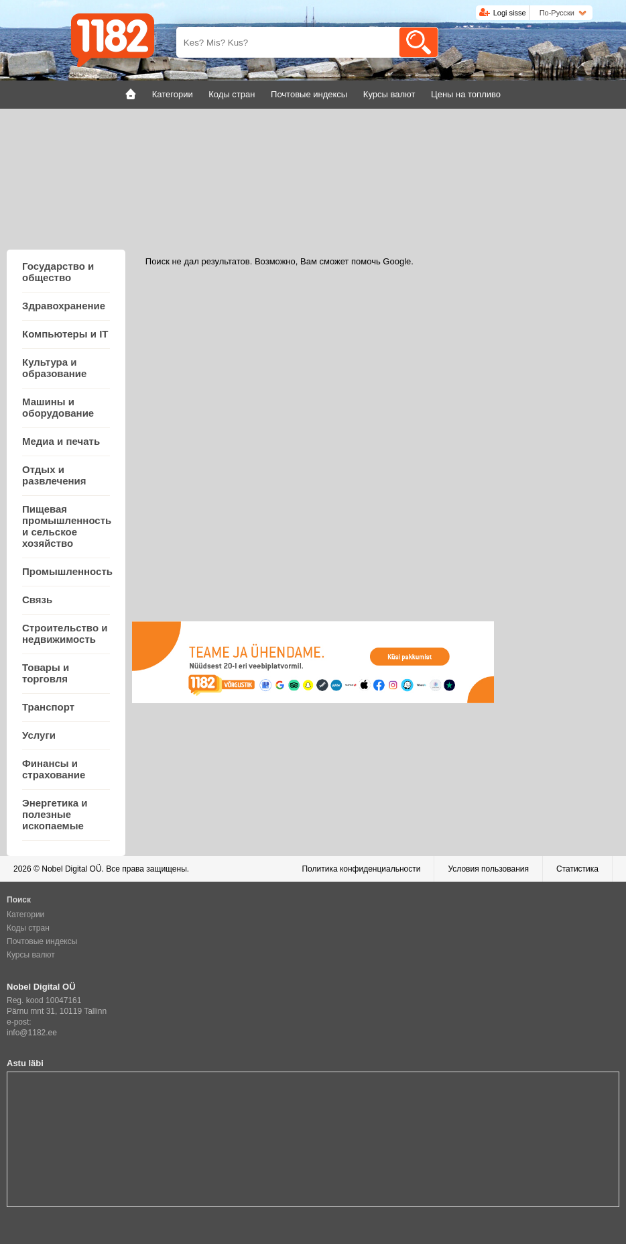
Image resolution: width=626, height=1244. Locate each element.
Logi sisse (509, 13)
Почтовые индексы (42, 941)
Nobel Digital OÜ (71, 869)
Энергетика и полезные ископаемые (54, 814)
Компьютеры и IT (65, 334)
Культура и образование (54, 367)
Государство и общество (58, 271)
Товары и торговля (45, 673)
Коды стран (28, 928)
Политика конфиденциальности (361, 869)
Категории (25, 914)
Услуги (39, 735)
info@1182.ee (32, 1032)
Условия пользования (488, 869)
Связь (37, 599)
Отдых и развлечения (54, 475)
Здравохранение (63, 305)
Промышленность (67, 571)
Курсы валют (31, 955)
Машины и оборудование (58, 407)
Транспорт (48, 707)
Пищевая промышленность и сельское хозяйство (66, 526)
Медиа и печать (61, 441)
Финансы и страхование (53, 769)
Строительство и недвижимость (64, 633)
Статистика (577, 869)
